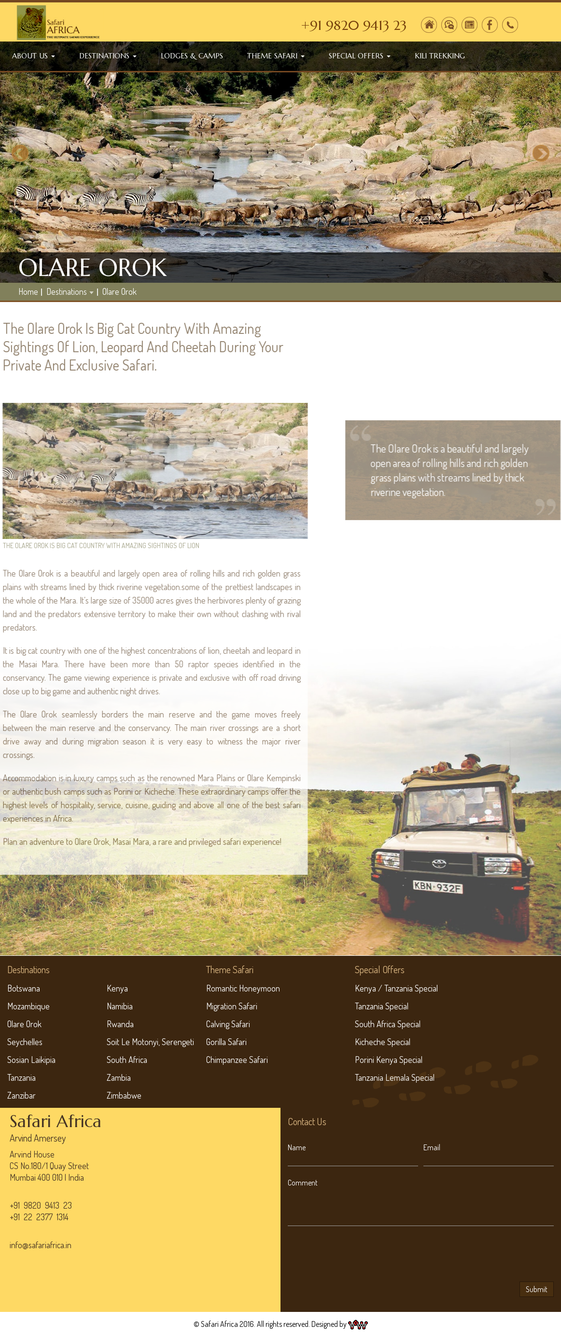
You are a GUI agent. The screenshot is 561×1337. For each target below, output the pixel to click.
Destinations (108, 55)
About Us (33, 55)
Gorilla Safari (226, 1041)
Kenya (117, 988)
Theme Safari (276, 55)
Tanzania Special (381, 1006)
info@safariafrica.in (40, 1245)
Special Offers (360, 55)
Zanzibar (21, 1095)
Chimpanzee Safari (237, 1059)
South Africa (127, 1059)
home (28, 291)
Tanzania (21, 1077)
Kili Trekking (440, 55)
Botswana (23, 988)
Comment (303, 1182)
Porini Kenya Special (388, 1059)
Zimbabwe (124, 1095)
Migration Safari (231, 1006)
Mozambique (28, 1006)
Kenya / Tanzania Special (396, 988)
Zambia (119, 1077)
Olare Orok (119, 291)
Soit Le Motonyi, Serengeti (150, 1041)
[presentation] (361, 1255)
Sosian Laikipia (31, 1059)
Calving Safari (228, 1024)
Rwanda (120, 1024)
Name (297, 1147)
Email (431, 1147)
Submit (536, 1289)
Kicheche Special (382, 1041)
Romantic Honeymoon (243, 988)
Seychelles (24, 1041)
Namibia (120, 1006)
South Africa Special (388, 1024)
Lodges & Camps (192, 55)
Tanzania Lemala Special (395, 1077)
